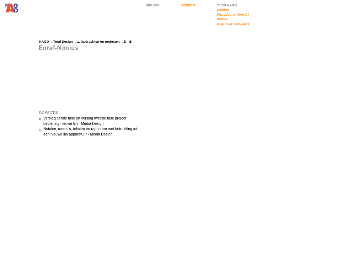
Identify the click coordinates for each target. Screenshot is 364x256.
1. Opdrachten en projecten (98, 41)
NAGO (44, 41)
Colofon (223, 10)
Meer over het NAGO (233, 24)
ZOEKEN (188, 5)
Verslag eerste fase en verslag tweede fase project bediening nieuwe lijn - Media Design (84, 121)
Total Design (63, 41)
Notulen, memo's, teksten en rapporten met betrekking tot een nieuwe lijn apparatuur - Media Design (90, 131)
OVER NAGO (227, 5)
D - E (128, 41)
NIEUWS (152, 5)
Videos (222, 19)
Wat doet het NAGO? (233, 14)
